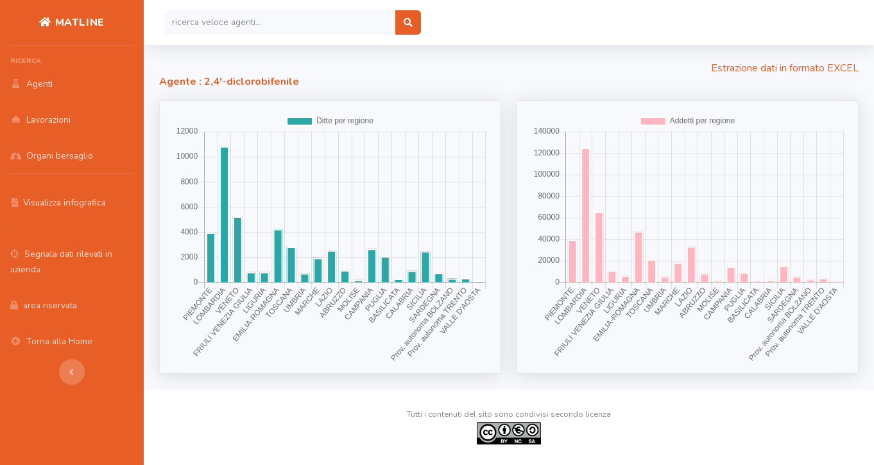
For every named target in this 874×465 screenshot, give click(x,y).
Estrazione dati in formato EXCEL (785, 68)
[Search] (280, 22)
